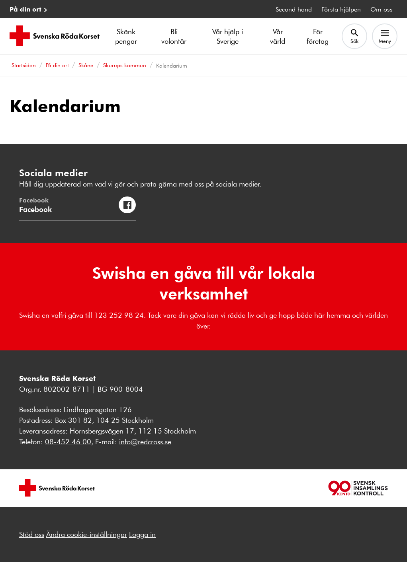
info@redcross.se (145, 441)
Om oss (381, 9)
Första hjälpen (341, 9)
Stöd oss (31, 534)
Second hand (294, 9)
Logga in (142, 534)
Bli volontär (173, 36)
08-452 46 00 (68, 441)
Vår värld (277, 36)
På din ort (25, 9)
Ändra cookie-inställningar (86, 534)
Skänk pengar (126, 36)
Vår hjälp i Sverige (227, 36)
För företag (318, 36)
